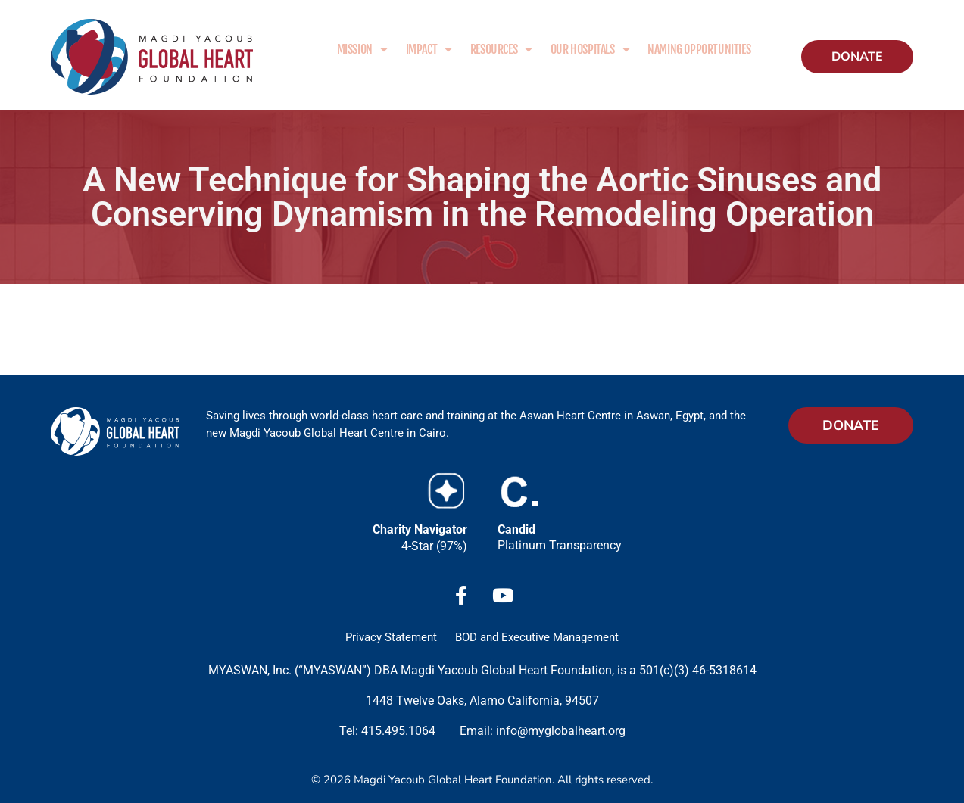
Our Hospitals (590, 49)
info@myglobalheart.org (561, 731)
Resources (501, 49)
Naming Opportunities (698, 49)
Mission (362, 49)
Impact (429, 49)
